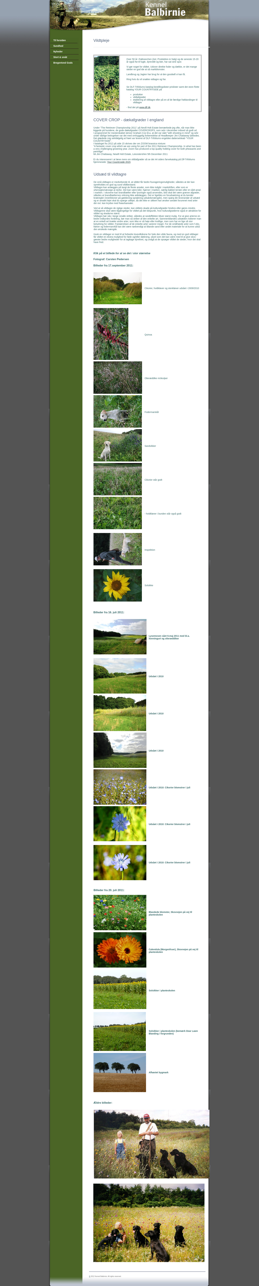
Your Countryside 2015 (118, 162)
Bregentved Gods (63, 62)
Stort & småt (60, 57)
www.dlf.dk (144, 107)
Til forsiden (59, 40)
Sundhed (58, 46)
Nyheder (58, 51)
